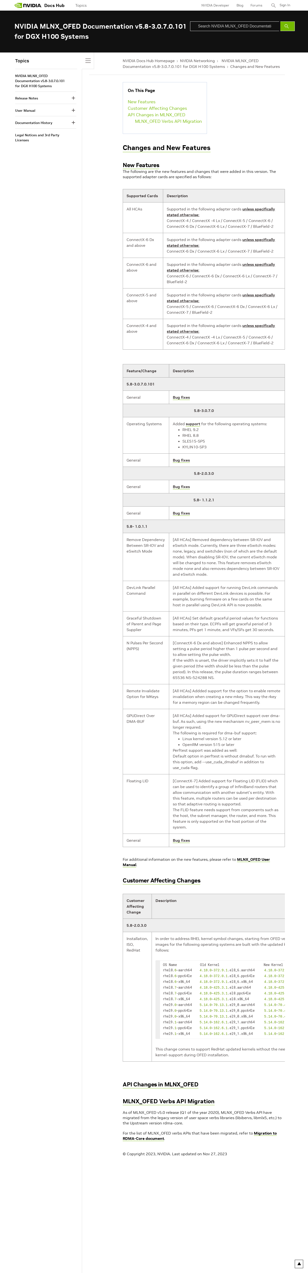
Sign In (284, 5)
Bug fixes (181, 397)
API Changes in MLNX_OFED (156, 115)
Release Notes (26, 98)
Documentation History (33, 123)
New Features (141, 101)
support (193, 423)
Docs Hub (54, 5)
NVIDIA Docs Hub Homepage (149, 60)
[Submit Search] (287, 26)
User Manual (25, 110)
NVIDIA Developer (215, 5)
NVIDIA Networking (197, 60)
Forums (256, 5)
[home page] (28, 5)
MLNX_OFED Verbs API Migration (168, 121)
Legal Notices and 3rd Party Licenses (37, 137)
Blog (239, 5)
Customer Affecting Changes (157, 108)
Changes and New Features (255, 66)
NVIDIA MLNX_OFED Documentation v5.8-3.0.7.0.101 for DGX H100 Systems (40, 81)
